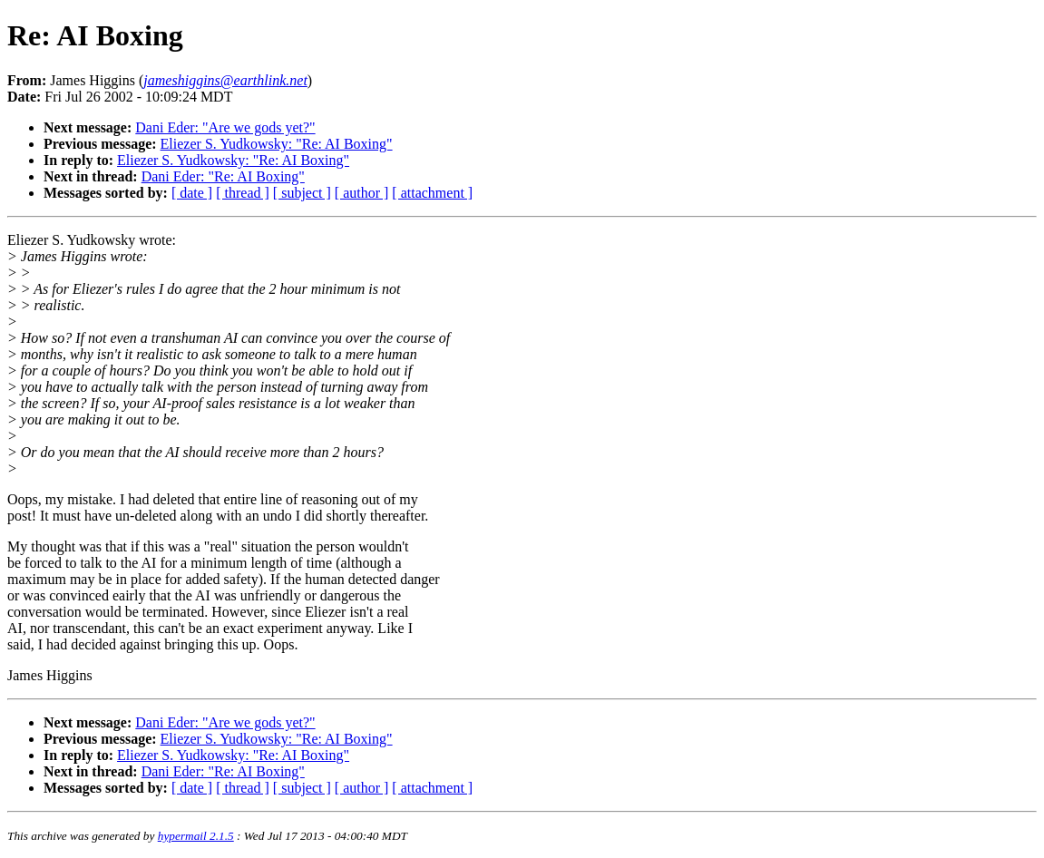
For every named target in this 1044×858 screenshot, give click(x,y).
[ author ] (362, 192)
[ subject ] (302, 192)
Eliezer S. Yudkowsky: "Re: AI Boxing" (277, 143)
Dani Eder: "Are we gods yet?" (225, 127)
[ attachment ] (432, 192)
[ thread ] (242, 192)
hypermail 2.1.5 (196, 836)
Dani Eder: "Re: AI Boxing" (223, 176)
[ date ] (191, 192)
